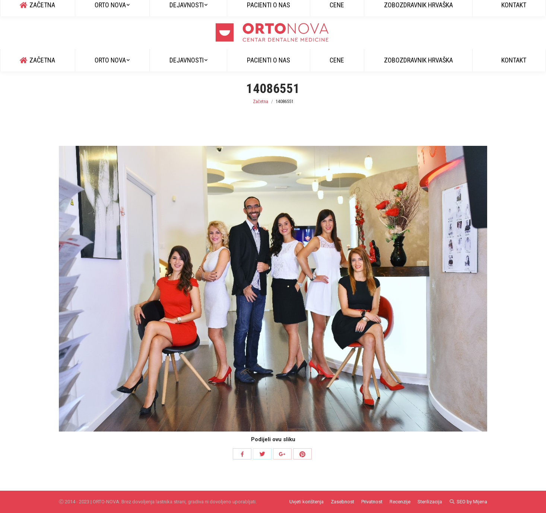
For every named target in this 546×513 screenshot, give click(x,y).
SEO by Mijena (472, 501)
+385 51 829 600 (44, 8)
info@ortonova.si (93, 8)
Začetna (260, 101)
